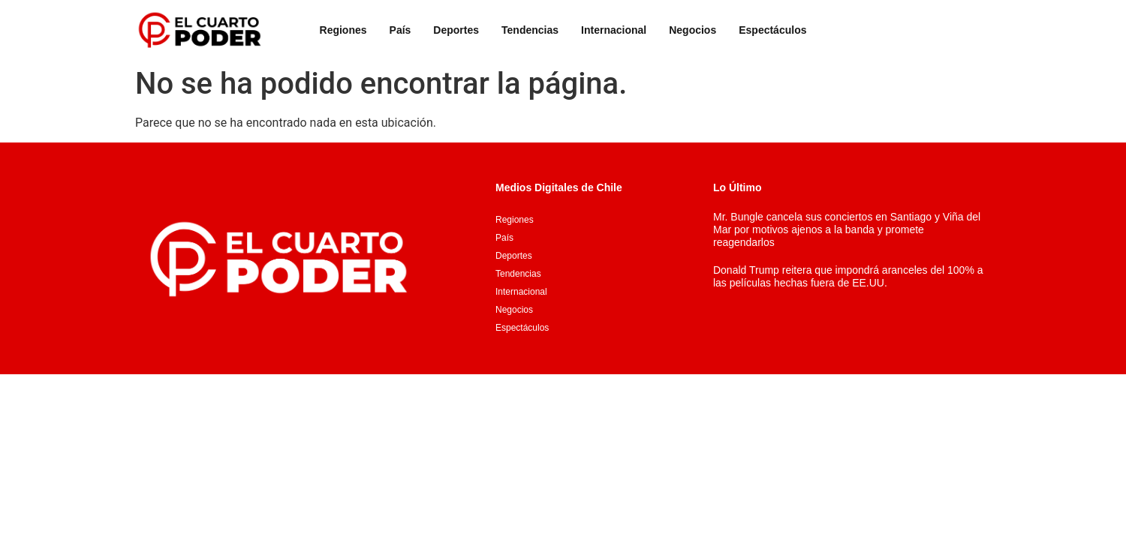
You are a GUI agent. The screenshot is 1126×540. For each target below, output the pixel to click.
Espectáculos (772, 30)
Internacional (613, 30)
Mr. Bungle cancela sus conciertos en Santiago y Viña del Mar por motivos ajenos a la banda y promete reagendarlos (846, 229)
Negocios (692, 30)
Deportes (456, 30)
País (400, 30)
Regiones (343, 30)
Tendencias (529, 30)
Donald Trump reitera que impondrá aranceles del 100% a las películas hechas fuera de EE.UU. (848, 276)
